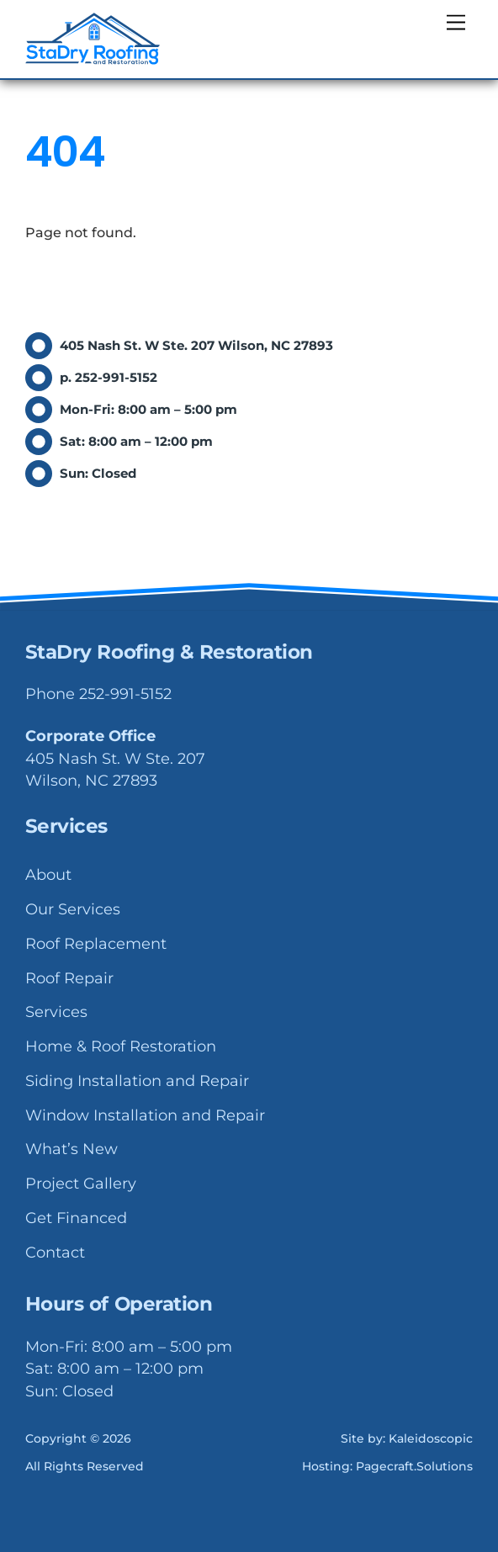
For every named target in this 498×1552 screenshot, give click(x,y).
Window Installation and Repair (145, 1115)
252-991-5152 (125, 694)
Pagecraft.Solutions (414, 1466)
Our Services (72, 909)
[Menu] (456, 23)
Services (56, 1012)
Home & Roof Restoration (120, 1046)
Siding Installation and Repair (137, 1081)
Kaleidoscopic (431, 1438)
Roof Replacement (96, 944)
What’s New (71, 1149)
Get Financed (76, 1218)
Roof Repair (69, 978)
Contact (55, 1252)
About (48, 875)
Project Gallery (80, 1183)
